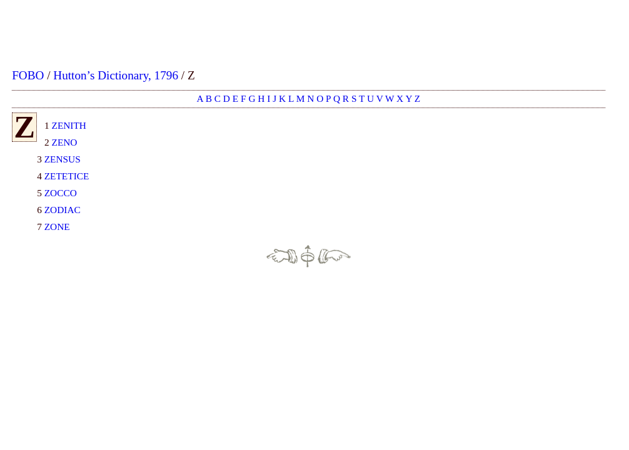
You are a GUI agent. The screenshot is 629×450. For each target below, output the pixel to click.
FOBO (28, 75)
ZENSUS (62, 159)
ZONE (57, 226)
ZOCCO (60, 193)
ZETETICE (66, 176)
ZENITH (69, 125)
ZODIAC (62, 209)
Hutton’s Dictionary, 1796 (115, 75)
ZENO (65, 142)
